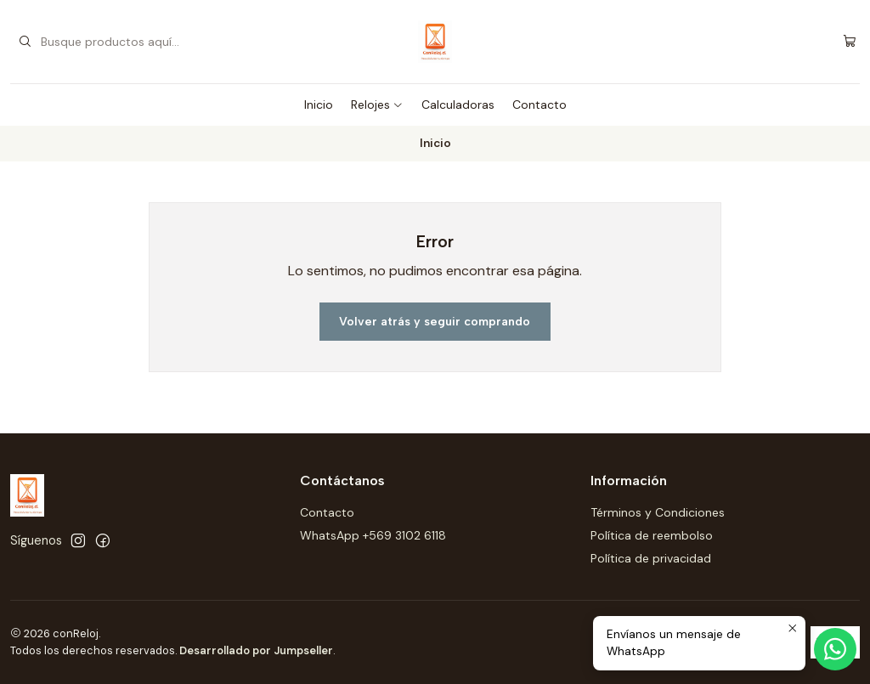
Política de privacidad (650, 558)
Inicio (318, 104)
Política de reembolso (651, 535)
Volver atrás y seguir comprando (434, 321)
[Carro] (849, 42)
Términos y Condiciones (657, 512)
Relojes (377, 104)
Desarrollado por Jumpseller (256, 650)
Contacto (539, 104)
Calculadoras (457, 104)
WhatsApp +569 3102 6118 (373, 535)
